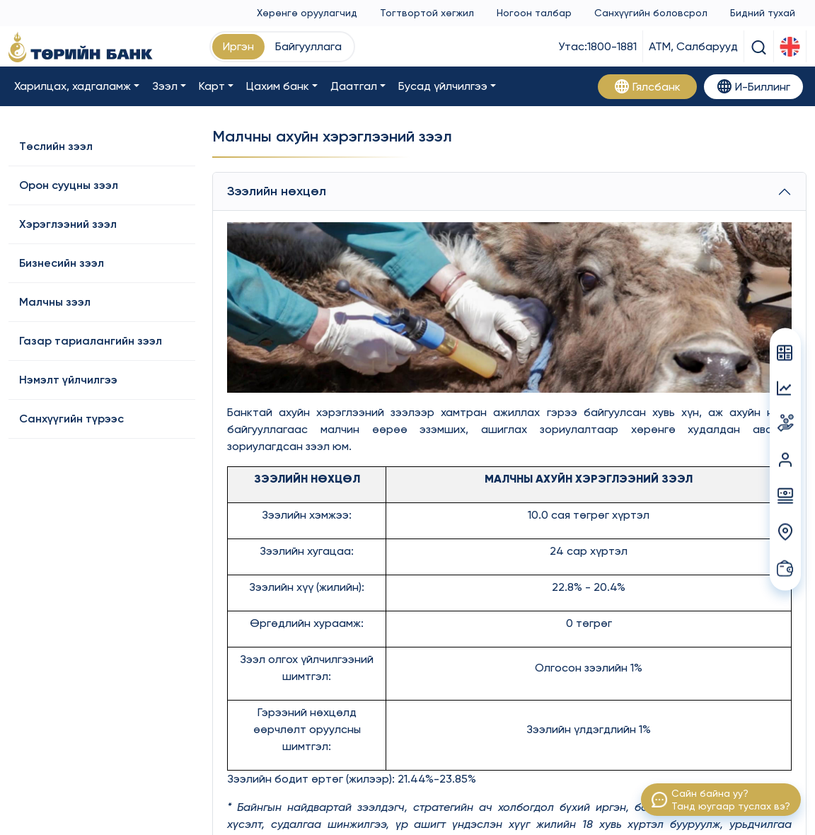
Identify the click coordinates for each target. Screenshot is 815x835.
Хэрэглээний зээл (68, 224)
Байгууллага (308, 46)
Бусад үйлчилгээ (442, 86)
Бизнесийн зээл (61, 263)
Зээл (165, 86)
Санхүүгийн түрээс (71, 418)
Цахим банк (277, 86)
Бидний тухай (762, 12)
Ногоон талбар (534, 12)
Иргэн (238, 46)
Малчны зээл (55, 302)
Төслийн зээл (56, 146)
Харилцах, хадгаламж (72, 86)
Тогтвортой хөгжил (427, 12)
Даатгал (353, 86)
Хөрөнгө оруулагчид (307, 12)
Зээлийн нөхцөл (276, 191)
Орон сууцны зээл (68, 185)
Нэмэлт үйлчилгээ (68, 379)
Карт (212, 86)
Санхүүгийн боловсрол (650, 12)
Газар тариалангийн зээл (90, 340)
